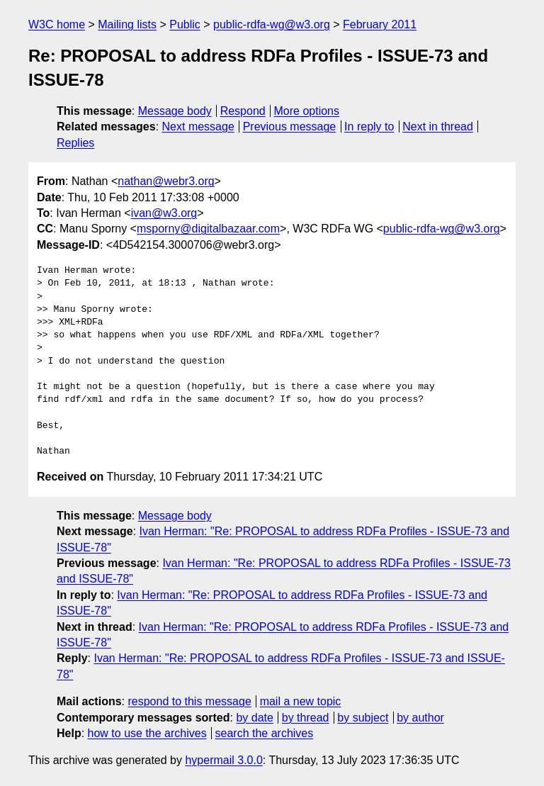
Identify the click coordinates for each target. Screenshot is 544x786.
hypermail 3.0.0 (223, 760)
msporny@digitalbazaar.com (208, 229)
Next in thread (437, 126)
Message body (175, 111)
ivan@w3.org (164, 213)
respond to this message (189, 701)
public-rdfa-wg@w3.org (271, 24)
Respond (243, 111)
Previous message (289, 126)
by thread (305, 718)
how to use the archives (147, 733)
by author (420, 718)
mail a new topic (300, 701)
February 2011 (379, 24)
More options (307, 111)
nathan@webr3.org (166, 181)
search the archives (264, 733)
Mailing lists (127, 24)
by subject (362, 718)
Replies (75, 143)
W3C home (56, 24)
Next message (198, 126)
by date (254, 718)
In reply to (369, 126)
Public (184, 24)
